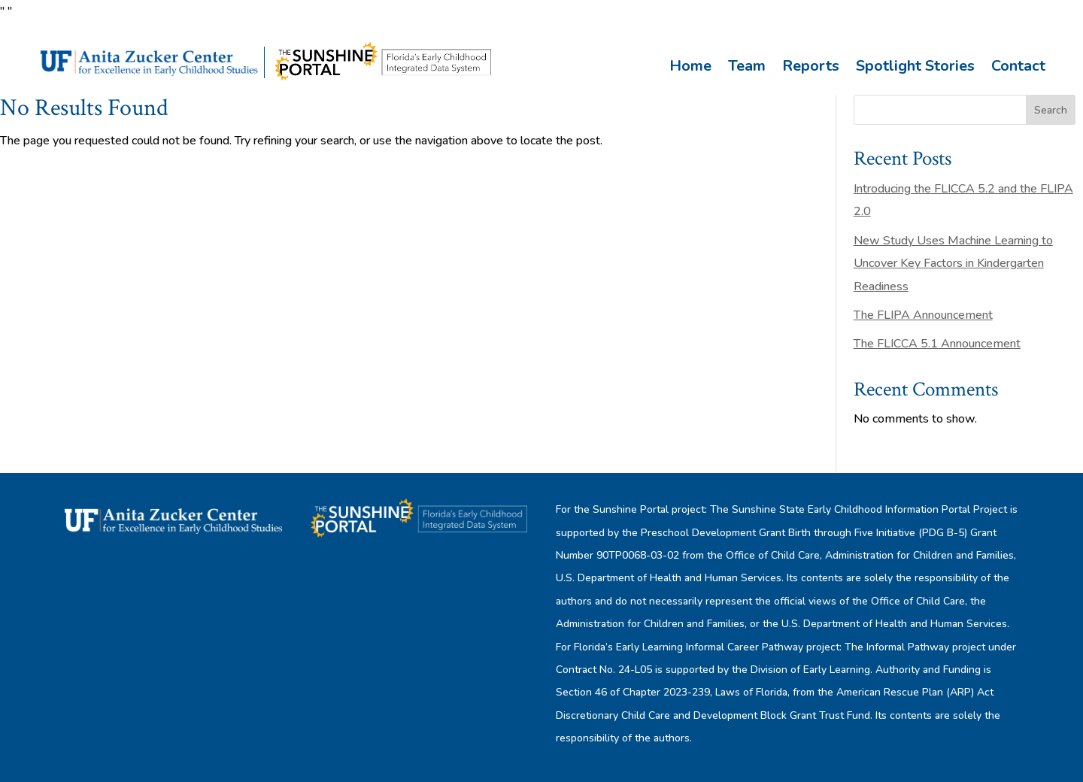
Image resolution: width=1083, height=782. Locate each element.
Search (1050, 110)
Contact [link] (1018, 66)
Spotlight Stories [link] (915, 66)
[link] (151, 77)
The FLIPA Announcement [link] (923, 315)
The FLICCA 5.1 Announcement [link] (937, 343)
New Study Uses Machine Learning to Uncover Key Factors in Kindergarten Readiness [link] (953, 263)
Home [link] (690, 66)
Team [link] (747, 66)
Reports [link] (810, 66)
